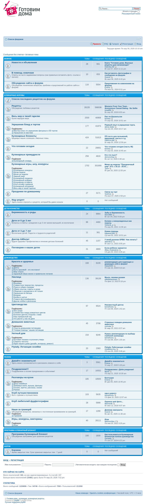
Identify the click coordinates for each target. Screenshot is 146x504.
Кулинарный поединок (23, 178)
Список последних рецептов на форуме (33, 99)
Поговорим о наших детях (26, 247)
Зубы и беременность (115, 213)
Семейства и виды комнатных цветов (29, 313)
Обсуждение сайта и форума (27, 83)
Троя (107, 168)
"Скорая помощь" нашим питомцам (29, 330)
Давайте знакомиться (114, 361)
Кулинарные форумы (14, 95)
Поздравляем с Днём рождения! (119, 369)
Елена (107, 87)
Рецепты (16, 106)
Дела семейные (20, 384)
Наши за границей (21, 409)
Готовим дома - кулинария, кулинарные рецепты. (26, 499)
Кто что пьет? (111, 155)
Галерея (115, 44)
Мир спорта (18, 272)
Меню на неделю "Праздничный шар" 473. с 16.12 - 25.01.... (119, 165)
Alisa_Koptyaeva (111, 250)
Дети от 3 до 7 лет (21, 231)
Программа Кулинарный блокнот (20, 430)
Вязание (17, 295)
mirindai (108, 326)
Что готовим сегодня (23, 146)
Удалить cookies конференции (103, 493)
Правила (97, 44)
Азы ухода (18, 311)
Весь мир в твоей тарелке (26, 116)
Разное (7, 357)
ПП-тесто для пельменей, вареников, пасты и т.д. (116, 137)
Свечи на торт (111, 192)
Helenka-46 (109, 67)
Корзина (16, 450)
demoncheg (109, 157)
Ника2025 (109, 266)
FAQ (106, 44)
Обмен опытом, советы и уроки (27, 289)
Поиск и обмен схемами (24, 287)
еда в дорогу (110, 393)
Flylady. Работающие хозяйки (118, 347)
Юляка (107, 119)
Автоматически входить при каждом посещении (97, 465)
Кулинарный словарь (23, 161)
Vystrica (108, 194)
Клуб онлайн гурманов (23, 184)
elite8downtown (111, 279)
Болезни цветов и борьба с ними (27, 315)
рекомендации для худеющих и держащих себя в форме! (119, 263)
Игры (16, 425)
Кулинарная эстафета (23, 182)
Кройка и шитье (20, 297)
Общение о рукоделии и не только (28, 291)
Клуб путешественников (25, 393)
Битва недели (19, 172)
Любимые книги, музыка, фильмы (28, 386)
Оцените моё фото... (114, 402)
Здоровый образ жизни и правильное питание (33, 274)
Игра (107, 419)
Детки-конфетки (11, 209)
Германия (18, 416)
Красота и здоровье (22, 261)
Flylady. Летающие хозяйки (26, 347)
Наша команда (81, 493)
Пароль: (48, 465)
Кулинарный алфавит (23, 180)
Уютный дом (18, 333)
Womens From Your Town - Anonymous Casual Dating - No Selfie (121, 107)
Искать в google (131, 11)
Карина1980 (110, 233)
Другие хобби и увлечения (25, 301)
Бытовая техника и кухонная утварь (29, 340)
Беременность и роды (24, 212)
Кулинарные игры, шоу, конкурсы (30, 164)
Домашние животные (23, 322)
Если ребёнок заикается (116, 248)
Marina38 (108, 404)
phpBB (16, 500)
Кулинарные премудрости (26, 154)
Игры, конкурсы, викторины (27, 419)
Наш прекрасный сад (23, 317)
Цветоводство (19, 304)
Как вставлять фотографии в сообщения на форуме (118, 74)
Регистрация (128, 44)
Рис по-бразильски (113, 117)
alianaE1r (108, 242)
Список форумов (15, 39)
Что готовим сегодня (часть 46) (119, 147)
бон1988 (108, 215)
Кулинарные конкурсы (23, 170)
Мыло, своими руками (115, 277)
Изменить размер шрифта (138, 38)
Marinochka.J (110, 421)
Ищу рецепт (18, 200)
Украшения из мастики (23, 133)
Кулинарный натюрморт (24, 186)
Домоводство (11, 258)
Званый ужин (19, 176)
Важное (8, 59)
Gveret (107, 77)
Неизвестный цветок (114, 305)
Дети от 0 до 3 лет (21, 220)
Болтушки (109, 378)
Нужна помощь (111, 231)
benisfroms (109, 307)
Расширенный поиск (131, 13)
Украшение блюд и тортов (26, 124)
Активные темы (31, 55)
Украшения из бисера (23, 293)
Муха (107, 371)
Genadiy (108, 438)
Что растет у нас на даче (24, 319)
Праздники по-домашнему (26, 191)
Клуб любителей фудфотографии (30, 401)
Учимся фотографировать (25, 299)
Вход (139, 44)
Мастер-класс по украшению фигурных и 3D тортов (35, 131)
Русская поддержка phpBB (15, 502)
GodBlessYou (110, 349)
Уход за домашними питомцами (27, 328)
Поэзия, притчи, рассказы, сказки (28, 388)
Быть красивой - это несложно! (27, 270)
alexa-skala (109, 127)
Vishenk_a (109, 225)
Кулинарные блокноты (24, 136)
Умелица (16, 277)
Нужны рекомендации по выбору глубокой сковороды (120, 335)
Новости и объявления (24, 62)
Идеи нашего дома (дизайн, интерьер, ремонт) (33, 344)
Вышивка (17, 283)
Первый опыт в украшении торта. (120, 125)
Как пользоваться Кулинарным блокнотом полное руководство (119, 435)
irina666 (108, 110)
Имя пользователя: (13, 465)
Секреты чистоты (21, 342)
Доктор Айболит (20, 239)
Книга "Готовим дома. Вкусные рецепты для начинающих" (119, 64)
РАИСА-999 (110, 140)
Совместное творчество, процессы (28, 285)
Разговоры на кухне (22, 377)
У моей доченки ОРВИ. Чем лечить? (121, 240)
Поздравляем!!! (20, 369)
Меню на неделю (21, 174)
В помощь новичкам (23, 73)
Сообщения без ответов (13, 55)
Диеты (16, 268)
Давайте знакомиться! (24, 361)
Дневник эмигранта (113, 410)
